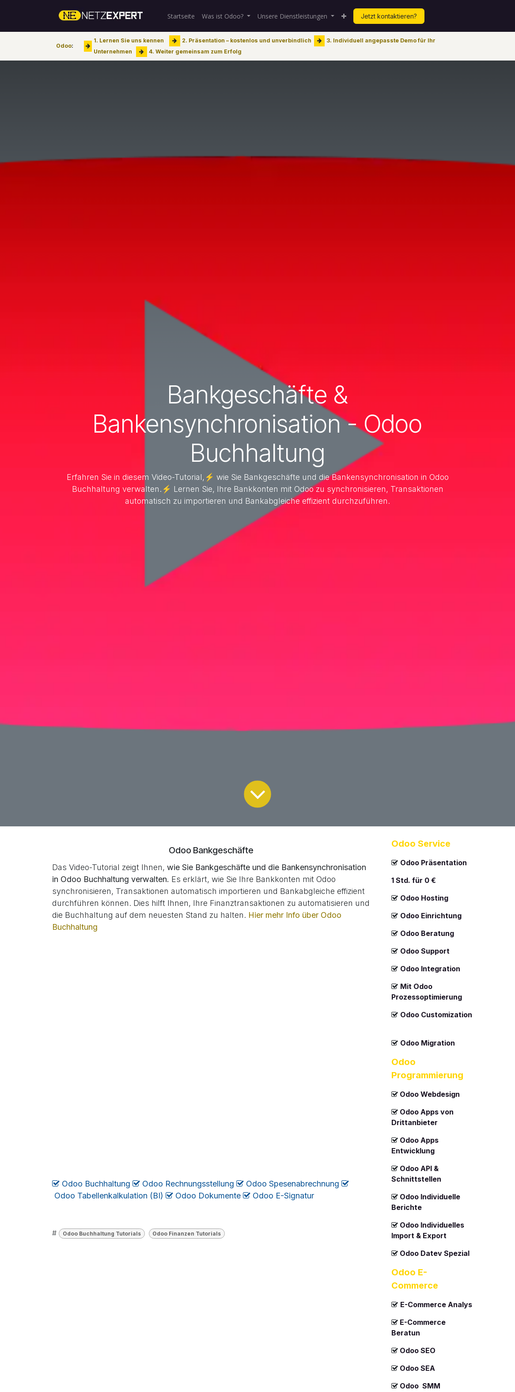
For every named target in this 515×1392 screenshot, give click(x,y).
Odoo (64, 45)
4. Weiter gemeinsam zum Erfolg (195, 51)
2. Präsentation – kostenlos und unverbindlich (246, 40)
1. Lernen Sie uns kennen (129, 40)
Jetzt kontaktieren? (389, 16)
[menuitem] (181, 16)
